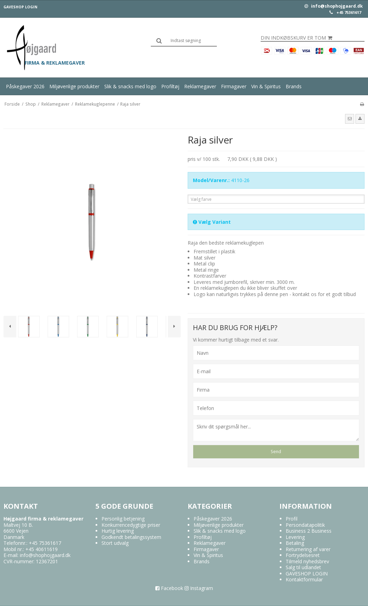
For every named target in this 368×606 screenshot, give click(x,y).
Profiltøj (170, 86)
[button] (349, 119)
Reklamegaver (200, 86)
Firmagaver (233, 86)
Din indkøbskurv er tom (296, 38)
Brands (294, 86)
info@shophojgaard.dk (333, 6)
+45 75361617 (348, 12)
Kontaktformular (304, 579)
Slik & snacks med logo (130, 86)
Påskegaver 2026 (25, 86)
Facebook (169, 588)
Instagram (199, 588)
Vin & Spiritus (266, 86)
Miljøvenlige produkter (74, 86)
